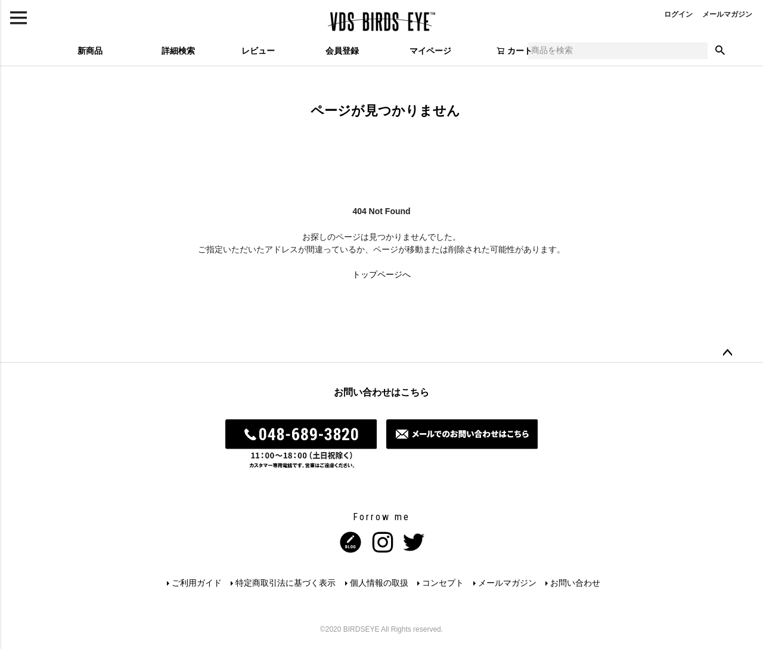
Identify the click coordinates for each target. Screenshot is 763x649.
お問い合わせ (576, 583)
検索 (720, 50)
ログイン (678, 14)
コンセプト (443, 583)
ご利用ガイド (196, 583)
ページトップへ (727, 353)
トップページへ (381, 274)
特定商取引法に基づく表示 (285, 583)
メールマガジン (727, 14)
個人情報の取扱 (379, 583)
